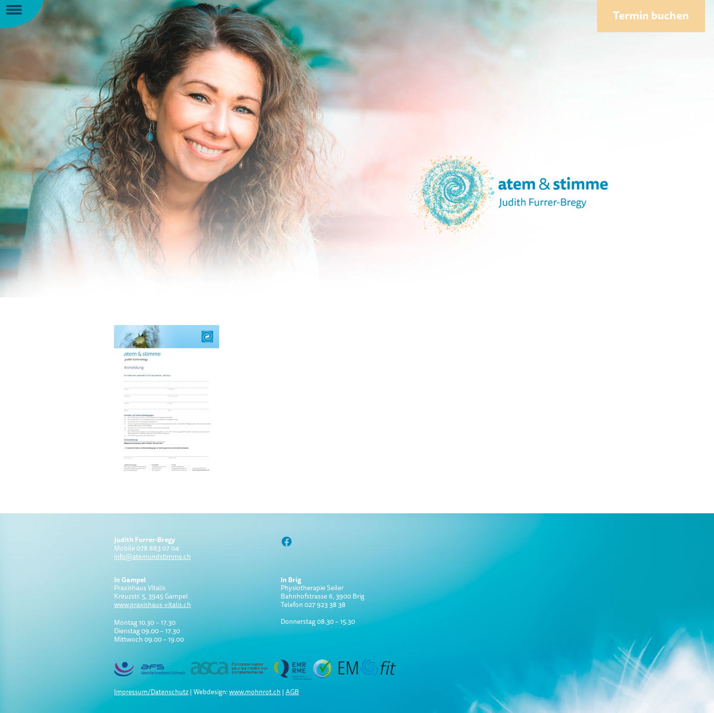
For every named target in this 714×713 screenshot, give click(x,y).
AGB (292, 691)
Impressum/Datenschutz (151, 691)
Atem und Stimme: (491, 193)
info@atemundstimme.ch (152, 556)
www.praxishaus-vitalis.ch (152, 604)
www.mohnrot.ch (255, 691)
